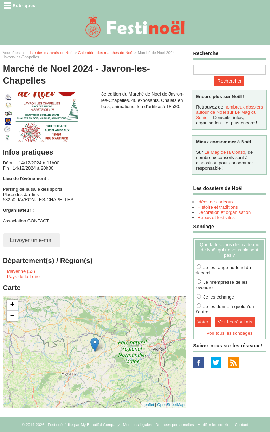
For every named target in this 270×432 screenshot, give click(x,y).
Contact (241, 425)
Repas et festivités (216, 217)
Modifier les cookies (214, 425)
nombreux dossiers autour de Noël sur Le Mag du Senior (229, 112)
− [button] (12, 316)
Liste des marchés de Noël (50, 53)
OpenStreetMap (171, 404)
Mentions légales (137, 425)
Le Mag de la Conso (224, 152)
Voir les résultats (235, 322)
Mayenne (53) (21, 271)
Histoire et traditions (218, 207)
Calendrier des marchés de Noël (105, 53)
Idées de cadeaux (216, 201)
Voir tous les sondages (229, 333)
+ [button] (12, 305)
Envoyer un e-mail (31, 240)
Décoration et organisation (224, 212)
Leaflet (148, 404)
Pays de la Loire (23, 276)
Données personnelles (174, 425)
